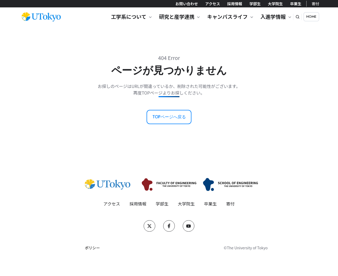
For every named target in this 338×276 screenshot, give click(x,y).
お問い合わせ (186, 3)
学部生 (255, 3)
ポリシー (92, 247)
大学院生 (275, 3)
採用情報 (234, 3)
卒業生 (295, 3)
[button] (297, 17)
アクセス (212, 3)
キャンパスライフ (227, 16)
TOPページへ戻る (169, 117)
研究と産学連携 (176, 16)
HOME (311, 16)
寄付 (315, 3)
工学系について (128, 16)
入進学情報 (273, 16)
